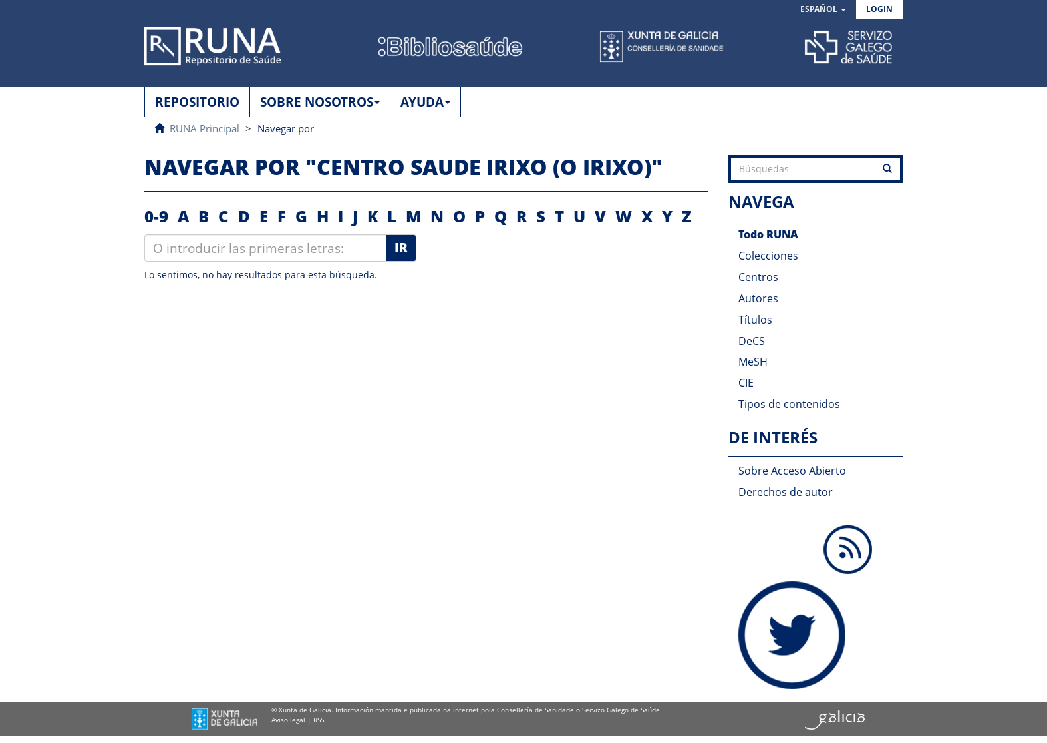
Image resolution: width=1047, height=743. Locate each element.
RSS (318, 719)
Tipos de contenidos (789, 404)
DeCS (751, 341)
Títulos (755, 319)
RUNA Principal (204, 128)
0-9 (156, 216)
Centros (758, 277)
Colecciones (768, 255)
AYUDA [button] (425, 102)
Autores (758, 298)
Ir (401, 247)
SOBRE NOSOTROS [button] (320, 102)
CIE (746, 382)
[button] (823, 9)
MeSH (753, 361)
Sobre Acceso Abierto (792, 470)
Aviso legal (288, 719)
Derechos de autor (785, 492)
